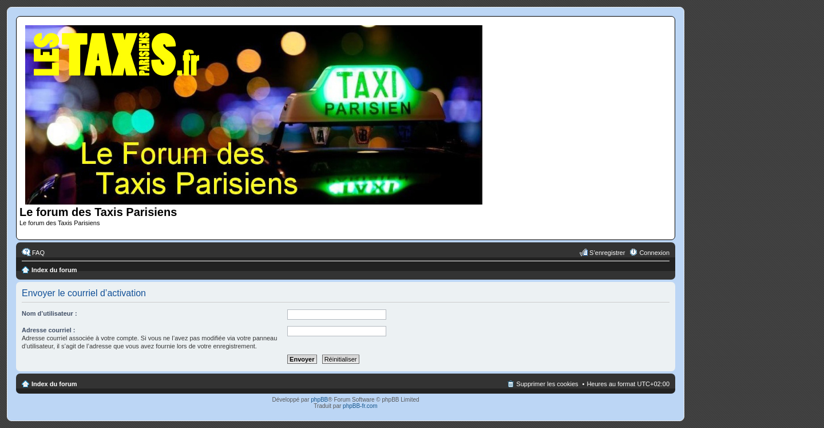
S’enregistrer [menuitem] (607, 252)
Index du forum (54, 269)
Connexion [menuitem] (654, 252)
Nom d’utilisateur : (49, 313)
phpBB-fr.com (360, 406)
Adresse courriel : (49, 330)
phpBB (319, 399)
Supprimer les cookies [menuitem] (547, 383)
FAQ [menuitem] (38, 252)
